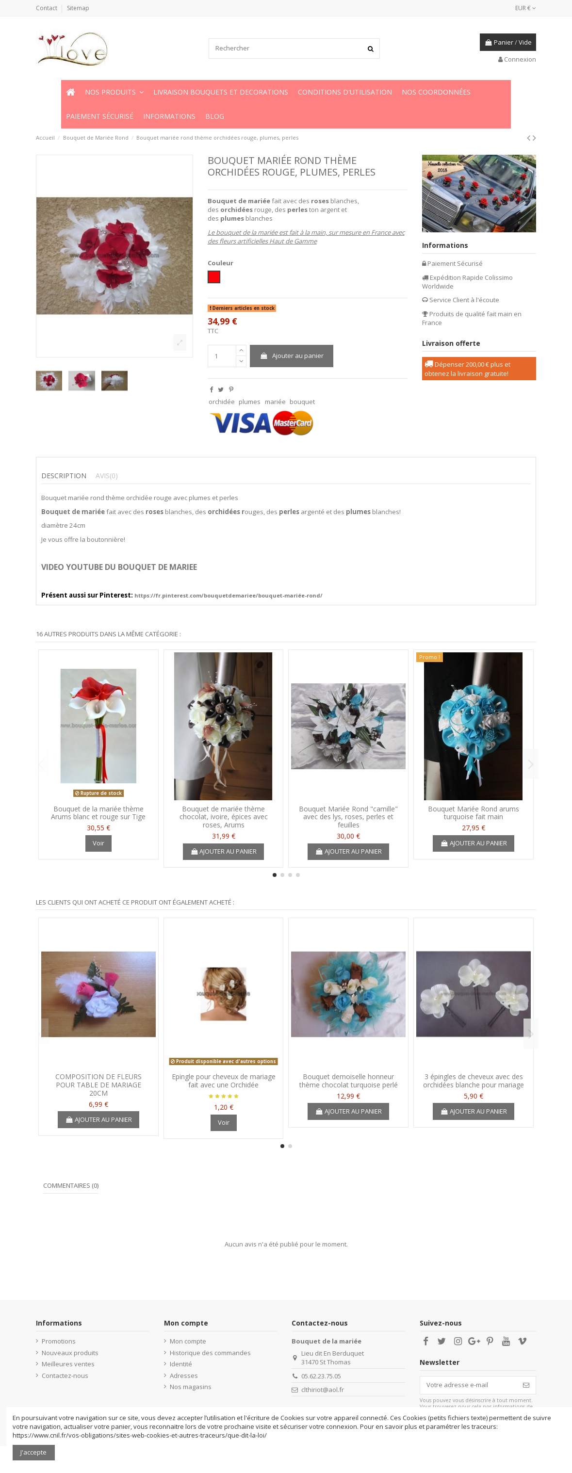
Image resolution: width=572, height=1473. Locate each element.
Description (63, 475)
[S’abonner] (526, 1384)
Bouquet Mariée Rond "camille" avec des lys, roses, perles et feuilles (348, 817)
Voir (98, 843)
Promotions (59, 1341)
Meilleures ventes (68, 1364)
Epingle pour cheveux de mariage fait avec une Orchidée (224, 1080)
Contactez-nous (65, 1375)
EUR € (525, 8)
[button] (114, 92)
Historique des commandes (210, 1352)
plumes (250, 401)
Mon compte (188, 1341)
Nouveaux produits (70, 1352)
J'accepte (33, 1452)
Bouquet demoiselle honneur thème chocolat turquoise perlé (348, 1080)
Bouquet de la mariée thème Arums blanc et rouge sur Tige (98, 813)
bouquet (302, 401)
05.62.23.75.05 (321, 1376)
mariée (275, 401)
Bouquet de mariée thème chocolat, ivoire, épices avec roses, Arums (224, 817)
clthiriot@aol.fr (322, 1389)
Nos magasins (191, 1386)
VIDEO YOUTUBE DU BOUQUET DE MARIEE (119, 567)
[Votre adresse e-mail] (468, 1384)
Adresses (184, 1375)
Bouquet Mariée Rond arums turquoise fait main (473, 813)
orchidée (222, 401)
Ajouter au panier (292, 355)
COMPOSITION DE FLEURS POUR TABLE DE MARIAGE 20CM (98, 1085)
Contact (47, 8)
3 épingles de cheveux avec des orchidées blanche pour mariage (473, 1080)
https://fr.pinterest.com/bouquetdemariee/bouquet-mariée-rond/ (228, 595)
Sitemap (78, 8)
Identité (181, 1364)
